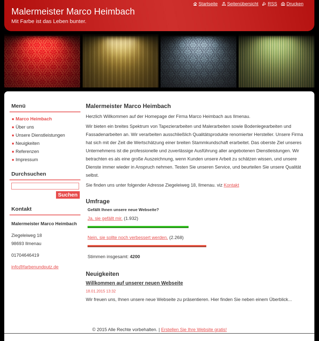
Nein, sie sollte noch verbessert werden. (128, 237)
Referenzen (27, 151)
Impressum (27, 159)
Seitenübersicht (242, 3)
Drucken (294, 3)
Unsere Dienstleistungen (40, 135)
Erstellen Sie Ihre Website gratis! (193, 329)
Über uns (25, 127)
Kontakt (231, 185)
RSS (272, 3)
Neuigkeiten (28, 143)
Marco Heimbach (34, 118)
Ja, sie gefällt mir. (105, 218)
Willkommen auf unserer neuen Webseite (134, 283)
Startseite (208, 3)
